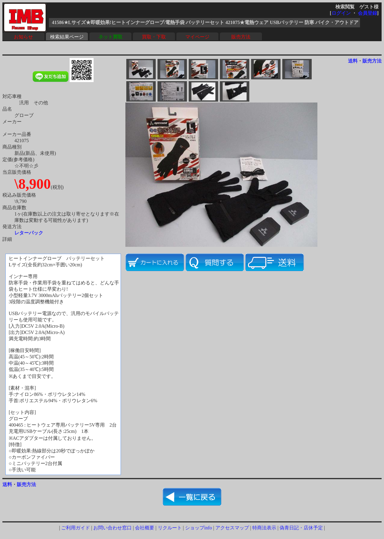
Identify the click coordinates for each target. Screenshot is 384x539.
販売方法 (240, 36)
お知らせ (23, 36)
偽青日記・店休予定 (301, 527)
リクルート (170, 527)
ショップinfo (198, 527)
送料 (353, 60)
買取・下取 (154, 36)
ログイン (341, 13)
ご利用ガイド (75, 527)
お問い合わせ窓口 (112, 527)
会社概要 (144, 527)
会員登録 (367, 13)
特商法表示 (264, 527)
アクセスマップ (232, 527)
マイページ (197, 36)
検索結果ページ (67, 36)
